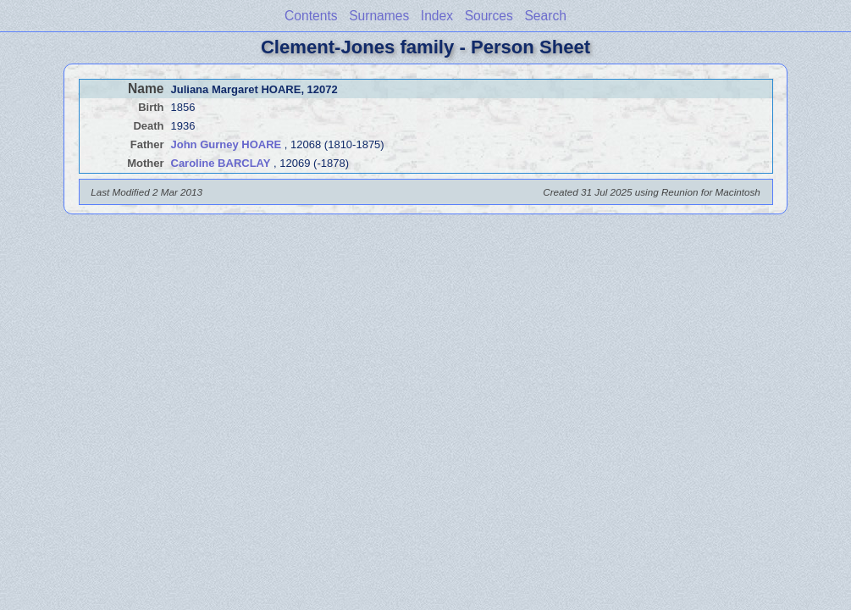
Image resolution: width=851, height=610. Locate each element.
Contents (311, 15)
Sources (489, 15)
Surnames (379, 15)
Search (545, 15)
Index (437, 15)
